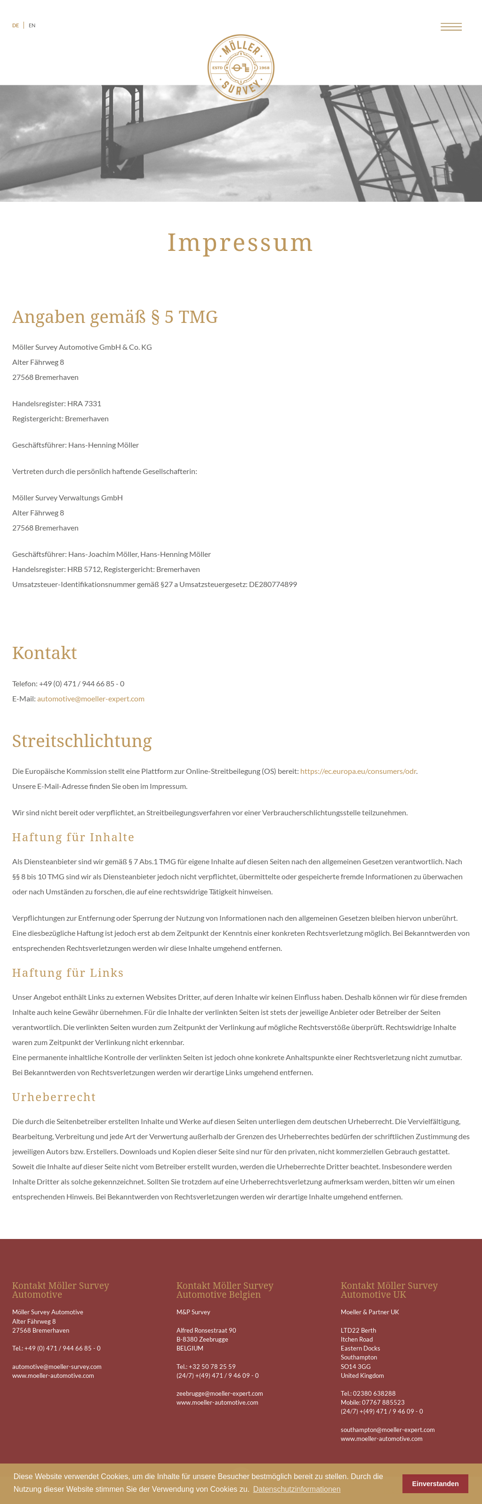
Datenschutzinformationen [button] (297, 1489)
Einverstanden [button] (435, 1484)
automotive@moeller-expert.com (91, 698)
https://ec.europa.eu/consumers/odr (358, 770)
